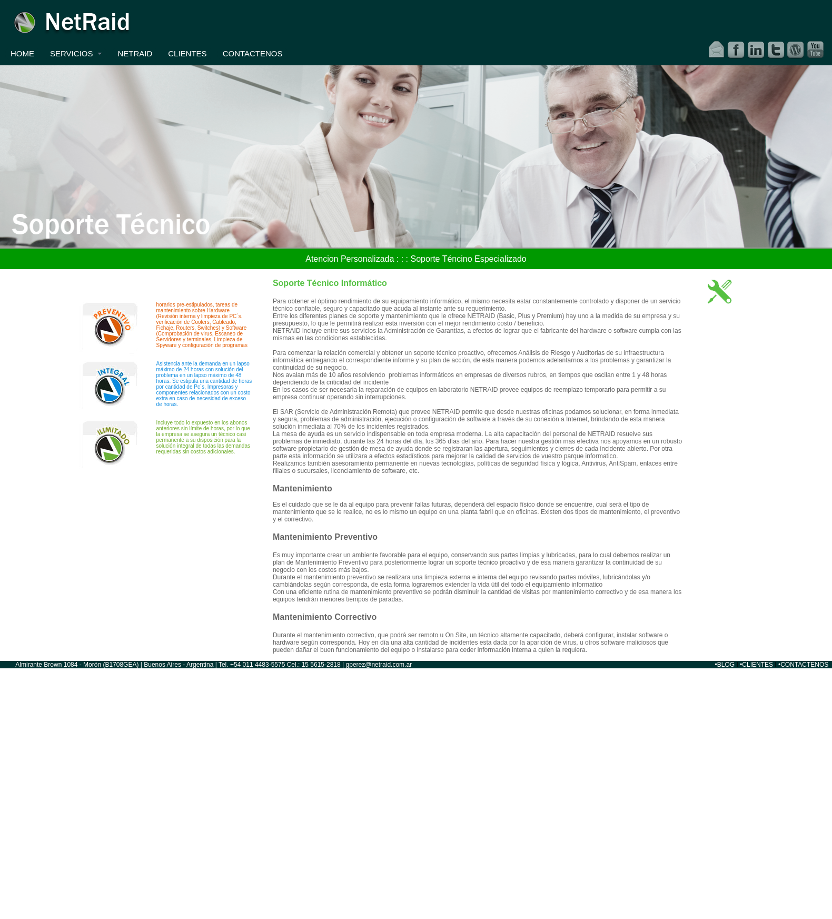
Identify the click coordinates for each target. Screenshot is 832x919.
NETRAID (134, 53)
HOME (22, 53)
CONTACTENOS (253, 53)
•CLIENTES (756, 664)
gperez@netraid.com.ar (379, 664)
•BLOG (725, 664)
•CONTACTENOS (803, 664)
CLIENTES (187, 53)
